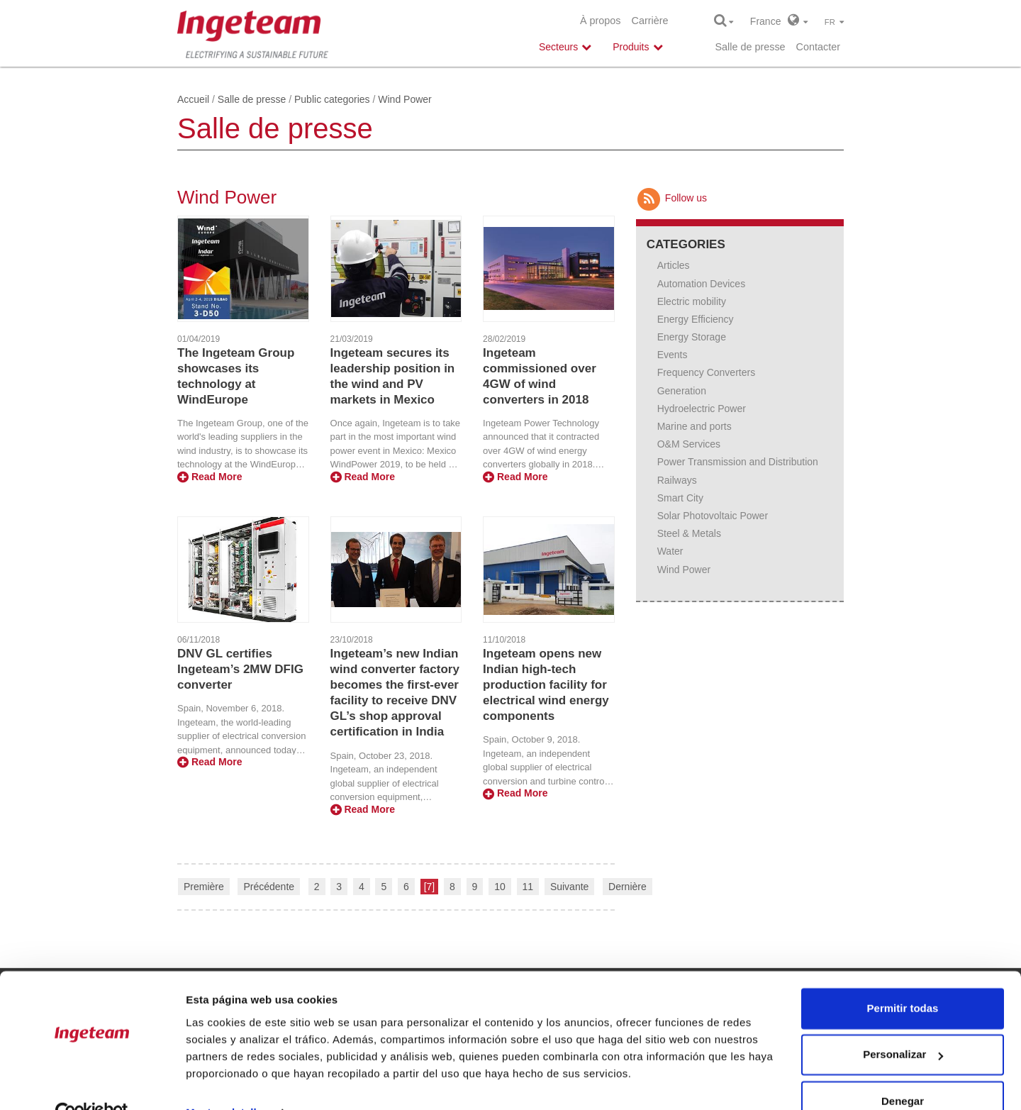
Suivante (569, 886)
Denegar (902, 1071)
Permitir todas (903, 978)
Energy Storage (691, 337)
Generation (681, 390)
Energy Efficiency (695, 319)
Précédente (268, 886)
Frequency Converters (706, 372)
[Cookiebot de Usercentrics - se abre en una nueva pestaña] (92, 1082)
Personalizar (903, 1024)
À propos (600, 20)
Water (670, 551)
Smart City (680, 498)
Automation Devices (701, 283)
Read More (209, 476)
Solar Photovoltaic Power (712, 515)
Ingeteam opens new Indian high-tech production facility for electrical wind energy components (546, 685)
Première (204, 886)
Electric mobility (691, 301)
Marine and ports (694, 426)
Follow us (671, 198)
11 (528, 886)
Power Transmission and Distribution (737, 461)
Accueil (193, 99)
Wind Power (683, 569)
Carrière (650, 20)
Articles (673, 265)
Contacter (818, 46)
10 (500, 886)
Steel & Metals (689, 533)
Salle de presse (750, 46)
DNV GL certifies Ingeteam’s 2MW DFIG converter (240, 669)
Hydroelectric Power (701, 408)
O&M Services (688, 444)
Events (672, 354)
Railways (677, 480)
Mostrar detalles (227, 1082)
